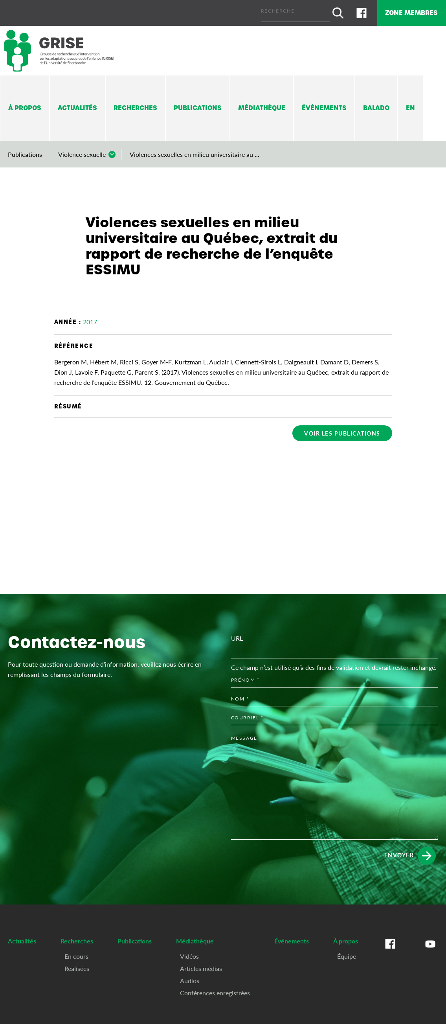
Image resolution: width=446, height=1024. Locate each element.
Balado (376, 104)
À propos (24, 104)
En (410, 104)
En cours (76, 952)
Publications (198, 104)
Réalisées (76, 964)
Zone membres (404, 10)
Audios (189, 976)
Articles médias (201, 964)
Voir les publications (342, 430)
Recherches (135, 104)
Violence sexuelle (82, 150)
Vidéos (189, 952)
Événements (324, 104)
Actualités (77, 104)
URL (237, 634)
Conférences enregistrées (215, 988)
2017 (90, 318)
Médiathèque (261, 104)
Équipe (346, 952)
